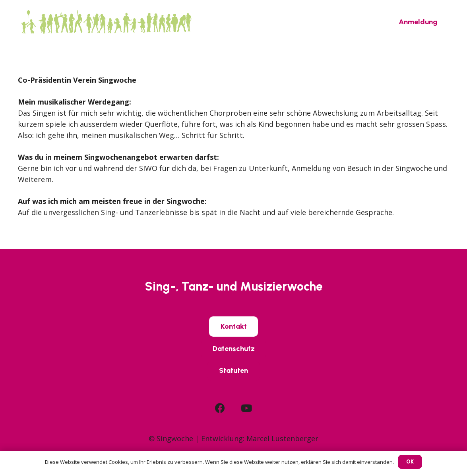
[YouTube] (246, 408)
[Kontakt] (233, 326)
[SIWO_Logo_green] (106, 22)
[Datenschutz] (233, 349)
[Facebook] (220, 408)
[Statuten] (233, 371)
